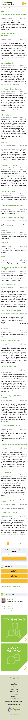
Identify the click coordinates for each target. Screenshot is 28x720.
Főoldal (2, 7)
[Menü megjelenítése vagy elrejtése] (26, 3)
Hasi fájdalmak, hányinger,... (8, 606)
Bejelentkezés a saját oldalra (8, 585)
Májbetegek (5, 328)
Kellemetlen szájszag (8, 191)
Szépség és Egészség (8, 366)
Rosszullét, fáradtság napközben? (10, 610)
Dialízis (3, 256)
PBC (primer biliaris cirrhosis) (11, 89)
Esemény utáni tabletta (7, 608)
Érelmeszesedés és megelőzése (12, 205)
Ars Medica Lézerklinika (9, 165)
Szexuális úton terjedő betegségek (13, 218)
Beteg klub (6, 7)
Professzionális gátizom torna (11, 512)
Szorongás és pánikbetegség (11, 311)
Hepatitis (4, 230)
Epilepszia (4, 242)
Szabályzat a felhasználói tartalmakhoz (11, 586)
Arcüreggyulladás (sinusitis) (10, 425)
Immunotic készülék (7, 63)
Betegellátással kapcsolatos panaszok (14, 444)
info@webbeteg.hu (15, 704)
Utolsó (19, 543)
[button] (10, 679)
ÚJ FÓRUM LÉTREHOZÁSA (14, 576)
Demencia (4, 142)
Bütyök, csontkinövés (8, 285)
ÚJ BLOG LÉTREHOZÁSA (14, 571)
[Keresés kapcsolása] (23, 3)
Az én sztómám (6, 472)
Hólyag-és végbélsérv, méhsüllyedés (13, 14)
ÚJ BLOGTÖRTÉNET (13, 581)
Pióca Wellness (6, 115)
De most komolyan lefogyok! (10, 340)
